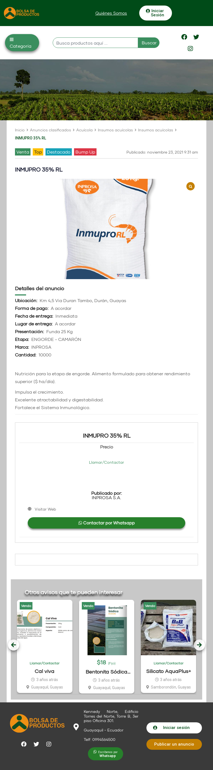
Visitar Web (45, 509)
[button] (111, 13)
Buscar (149, 42)
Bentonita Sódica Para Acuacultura (106, 672)
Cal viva (44, 671)
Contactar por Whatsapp (106, 522)
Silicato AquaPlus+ (168, 671)
